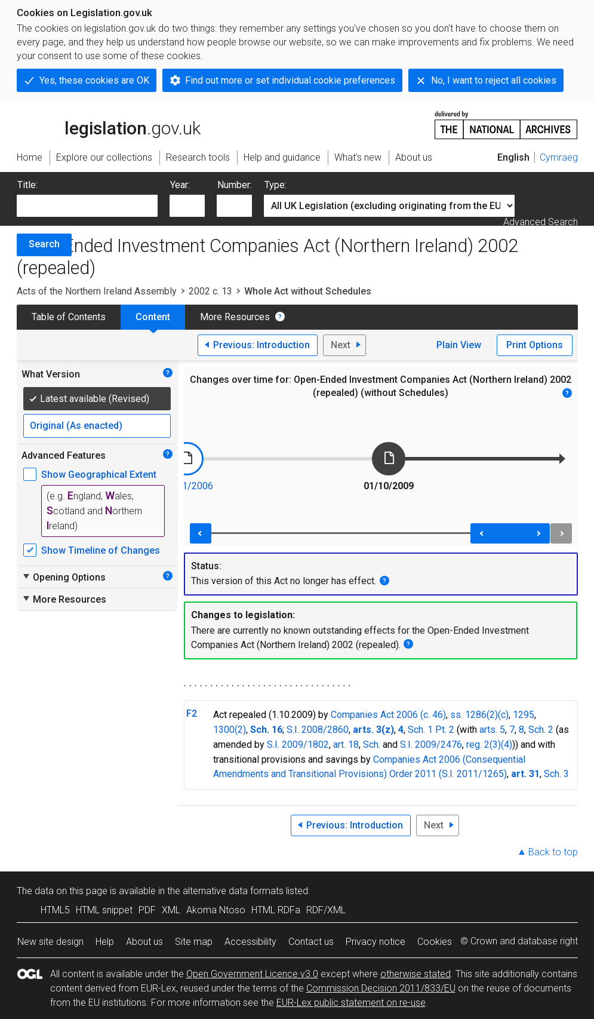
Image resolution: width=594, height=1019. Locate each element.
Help (105, 941)
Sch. (371, 744)
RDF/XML (326, 910)
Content (153, 317)
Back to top (553, 852)
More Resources (235, 317)
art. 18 (346, 744)
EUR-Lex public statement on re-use (351, 1002)
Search (44, 244)
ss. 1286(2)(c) (479, 714)
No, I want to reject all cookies (493, 80)
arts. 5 (492, 729)
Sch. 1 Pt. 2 (431, 729)
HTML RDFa (275, 910)
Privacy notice (375, 941)
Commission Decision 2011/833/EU (380, 988)
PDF (147, 910)
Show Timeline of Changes (100, 550)
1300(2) (229, 729)
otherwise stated (415, 974)
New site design (50, 941)
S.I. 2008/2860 (318, 729)
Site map (194, 941)
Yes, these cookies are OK (94, 80)
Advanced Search (540, 222)
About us (144, 941)
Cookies (434, 941)
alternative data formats (233, 891)
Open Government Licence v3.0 (252, 974)
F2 (191, 713)
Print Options (534, 345)
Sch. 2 (540, 729)
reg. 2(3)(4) (489, 744)
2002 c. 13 (210, 291)
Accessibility (250, 941)
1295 (523, 714)
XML (171, 910)
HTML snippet (104, 910)
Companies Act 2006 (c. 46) (388, 714)
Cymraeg (559, 157)
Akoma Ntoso (215, 910)
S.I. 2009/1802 (298, 744)
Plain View (458, 345)
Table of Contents (69, 317)
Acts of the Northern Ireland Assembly (97, 291)
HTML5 (55, 910)
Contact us (311, 941)
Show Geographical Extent (98, 474)
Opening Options (63, 577)
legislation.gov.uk (109, 124)
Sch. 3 (556, 773)
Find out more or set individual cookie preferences (290, 80)
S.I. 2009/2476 (431, 744)
